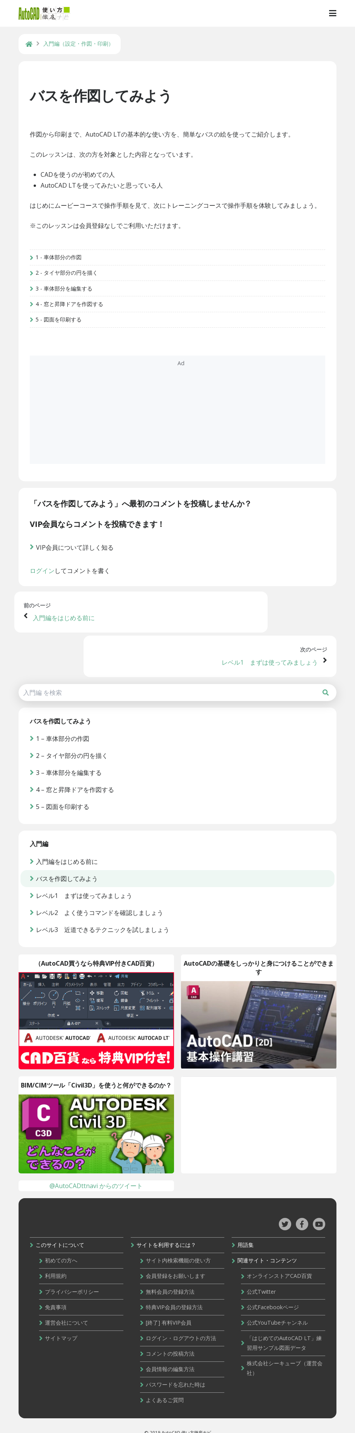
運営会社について (69, 1309)
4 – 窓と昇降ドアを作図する (78, 769)
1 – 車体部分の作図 (65, 718)
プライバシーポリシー (75, 1279)
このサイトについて (62, 1234)
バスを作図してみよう (103, 96)
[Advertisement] (177, 422)
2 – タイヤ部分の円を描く (75, 735)
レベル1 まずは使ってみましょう (270, 638)
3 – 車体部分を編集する (71, 752)
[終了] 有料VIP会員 (169, 1309)
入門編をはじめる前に (68, 638)
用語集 (244, 1234)
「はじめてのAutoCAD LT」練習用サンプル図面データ (283, 1329)
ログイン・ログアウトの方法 (182, 1325)
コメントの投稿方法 (171, 1340)
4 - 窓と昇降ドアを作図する (72, 316)
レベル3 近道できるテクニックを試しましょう (105, 915)
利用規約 (58, 1264)
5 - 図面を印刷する (61, 331)
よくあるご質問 (165, 1385)
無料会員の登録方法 (171, 1279)
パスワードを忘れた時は (176, 1370)
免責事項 (58, 1294)
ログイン (44, 585)
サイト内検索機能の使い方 (179, 1249)
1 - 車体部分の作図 (61, 269)
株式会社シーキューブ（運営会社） (283, 1354)
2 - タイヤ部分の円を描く (69, 285)
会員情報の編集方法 (171, 1355)
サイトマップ (64, 1325)
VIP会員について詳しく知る (77, 562)
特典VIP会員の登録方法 (175, 1294)
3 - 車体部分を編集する (66, 300)
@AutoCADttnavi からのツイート (96, 1174)
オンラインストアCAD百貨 (278, 1264)
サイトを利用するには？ (167, 1234)
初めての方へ (64, 1249)
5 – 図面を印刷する (65, 786)
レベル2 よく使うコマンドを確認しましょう (102, 898)
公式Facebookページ (272, 1294)
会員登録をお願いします (176, 1264)
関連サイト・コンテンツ (266, 1249)
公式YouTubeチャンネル (276, 1309)
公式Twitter (260, 1279)
